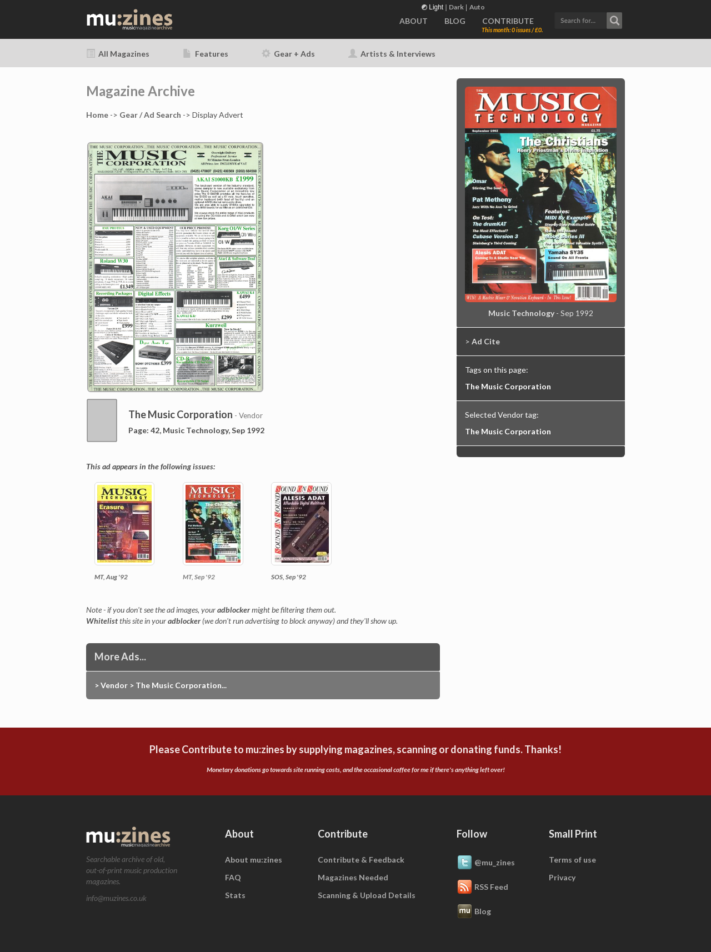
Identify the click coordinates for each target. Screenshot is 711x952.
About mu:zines (253, 859)
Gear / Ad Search (150, 114)
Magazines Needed (353, 877)
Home (97, 114)
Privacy (562, 877)
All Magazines (117, 53)
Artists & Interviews (391, 53)
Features (205, 53)
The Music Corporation (508, 386)
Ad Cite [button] (486, 341)
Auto (477, 7)
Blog (474, 912)
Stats (235, 895)
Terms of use (572, 859)
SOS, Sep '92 (288, 577)
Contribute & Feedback (361, 859)
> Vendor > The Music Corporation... (160, 685)
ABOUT (413, 21)
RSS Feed (482, 887)
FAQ (233, 877)
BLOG (454, 21)
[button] (588, 19)
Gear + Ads (288, 53)
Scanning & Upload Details (366, 895)
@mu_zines (486, 863)
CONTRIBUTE (508, 21)
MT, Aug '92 (111, 577)
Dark (456, 7)
